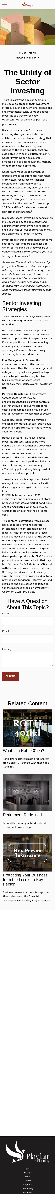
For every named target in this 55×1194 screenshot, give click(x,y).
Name (5, 613)
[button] (27, 1169)
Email (5, 631)
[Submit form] (10, 676)
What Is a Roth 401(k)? (23, 750)
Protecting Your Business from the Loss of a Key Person (25, 879)
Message (7, 649)
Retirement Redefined (22, 815)
